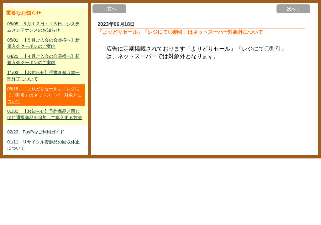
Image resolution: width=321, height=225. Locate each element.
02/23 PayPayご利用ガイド (35, 131)
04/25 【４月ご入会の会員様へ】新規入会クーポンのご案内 (43, 59)
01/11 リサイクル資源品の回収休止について (43, 145)
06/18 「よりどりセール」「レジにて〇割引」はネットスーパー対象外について (44, 95)
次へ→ (293, 8)
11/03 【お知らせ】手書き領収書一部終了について (43, 75)
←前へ (109, 8)
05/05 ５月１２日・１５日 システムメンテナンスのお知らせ (43, 26)
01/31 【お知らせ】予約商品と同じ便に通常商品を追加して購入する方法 (44, 114)
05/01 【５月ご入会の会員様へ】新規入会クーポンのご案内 (43, 43)
